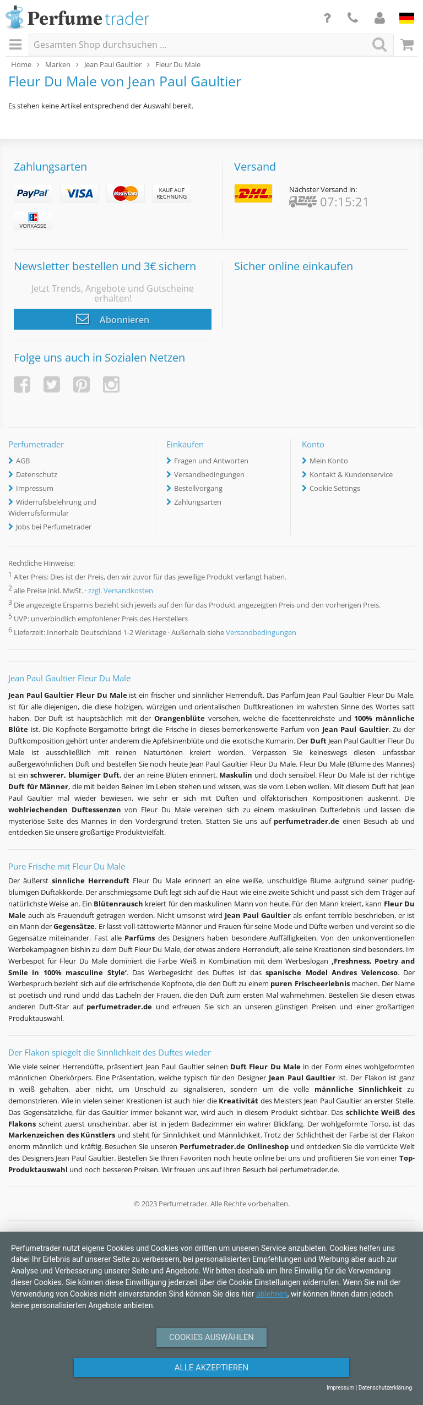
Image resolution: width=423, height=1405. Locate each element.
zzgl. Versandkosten (120, 591)
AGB (23, 461)
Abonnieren (112, 318)
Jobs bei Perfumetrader (53, 527)
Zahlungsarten (197, 502)
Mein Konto (329, 461)
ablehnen (272, 1293)
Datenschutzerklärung (385, 1388)
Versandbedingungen (209, 474)
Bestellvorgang (198, 488)
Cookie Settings (335, 488)
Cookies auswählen (211, 1337)
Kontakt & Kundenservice (351, 474)
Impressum (34, 488)
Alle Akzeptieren (211, 1368)
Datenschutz (36, 474)
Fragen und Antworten (211, 461)
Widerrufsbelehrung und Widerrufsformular (52, 507)
